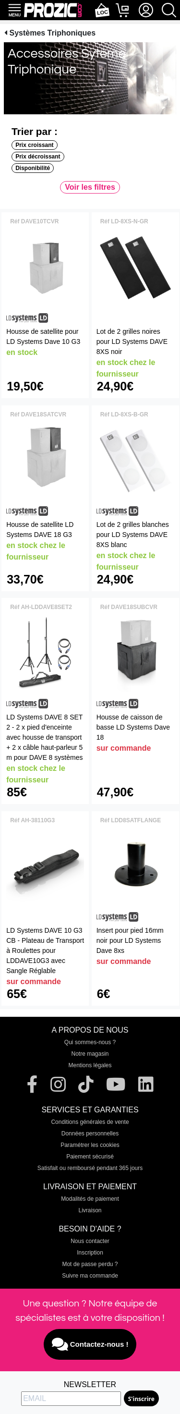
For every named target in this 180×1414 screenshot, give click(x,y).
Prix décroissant (37, 156)
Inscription (90, 1252)
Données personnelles (90, 1133)
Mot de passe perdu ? (90, 1264)
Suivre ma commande (90, 1275)
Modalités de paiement (90, 1198)
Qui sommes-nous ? (90, 1042)
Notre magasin (89, 1053)
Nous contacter (90, 1241)
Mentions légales (89, 1065)
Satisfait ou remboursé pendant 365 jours (90, 1168)
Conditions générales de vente (90, 1122)
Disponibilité (32, 168)
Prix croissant (34, 145)
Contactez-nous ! (90, 1344)
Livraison (89, 1210)
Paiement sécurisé (90, 1156)
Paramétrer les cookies (90, 1145)
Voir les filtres (90, 187)
